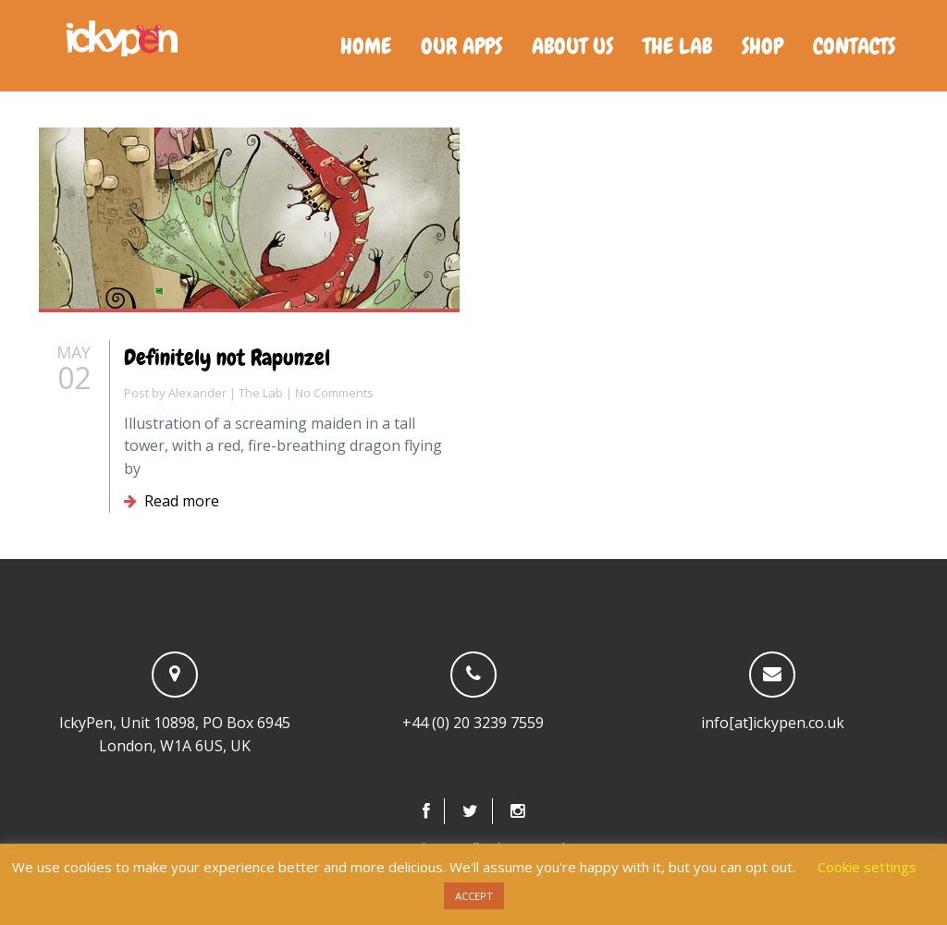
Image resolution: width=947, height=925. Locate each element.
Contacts (854, 45)
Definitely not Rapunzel (227, 357)
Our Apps (461, 45)
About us (572, 45)
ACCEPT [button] (474, 896)
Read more (171, 501)
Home (365, 45)
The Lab (677, 45)
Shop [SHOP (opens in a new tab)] (762, 45)
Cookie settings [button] (867, 867)
